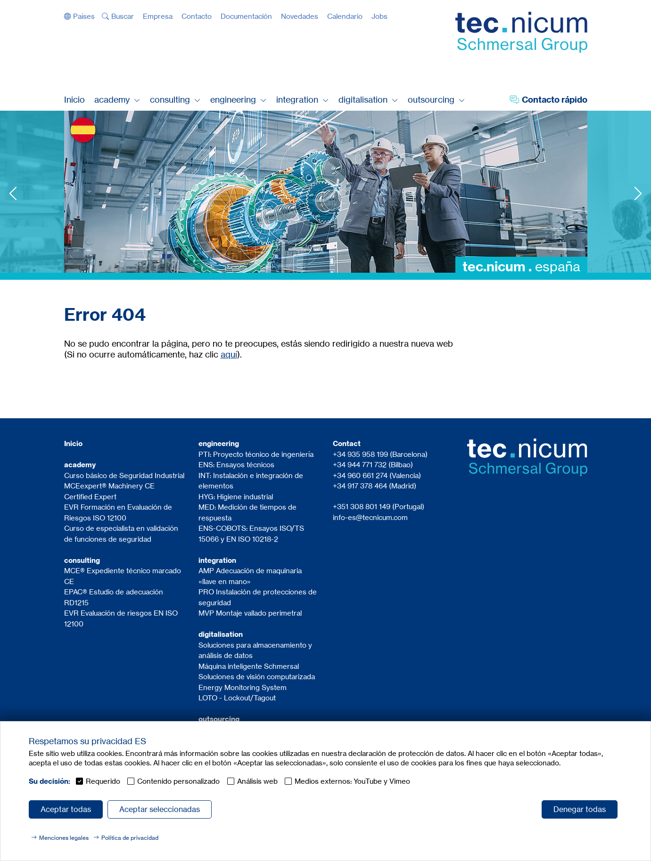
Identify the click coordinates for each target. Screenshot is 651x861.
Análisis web (257, 781)
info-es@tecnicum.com (370, 517)
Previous (13, 193)
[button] (79, 16)
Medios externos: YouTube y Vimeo (352, 781)
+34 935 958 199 (360, 454)
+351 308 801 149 (361, 506)
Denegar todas (579, 809)
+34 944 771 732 (360, 464)
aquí (229, 354)
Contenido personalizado (178, 781)
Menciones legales (64, 837)
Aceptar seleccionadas (159, 809)
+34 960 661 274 (361, 475)
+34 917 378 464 (360, 485)
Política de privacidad (129, 837)
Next (638, 193)
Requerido (103, 781)
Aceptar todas (66, 809)
